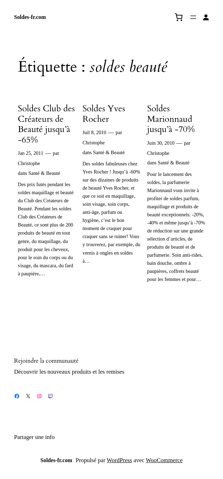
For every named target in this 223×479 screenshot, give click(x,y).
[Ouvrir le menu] (193, 17)
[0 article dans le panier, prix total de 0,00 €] (178, 17)
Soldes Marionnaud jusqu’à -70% (171, 119)
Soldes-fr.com (30, 17)
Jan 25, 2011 (31, 153)
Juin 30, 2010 (161, 143)
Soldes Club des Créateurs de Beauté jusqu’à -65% (46, 124)
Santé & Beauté (44, 173)
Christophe (29, 163)
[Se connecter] (206, 17)
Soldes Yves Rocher (104, 114)
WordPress (119, 460)
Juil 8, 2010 (94, 132)
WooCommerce (164, 460)
